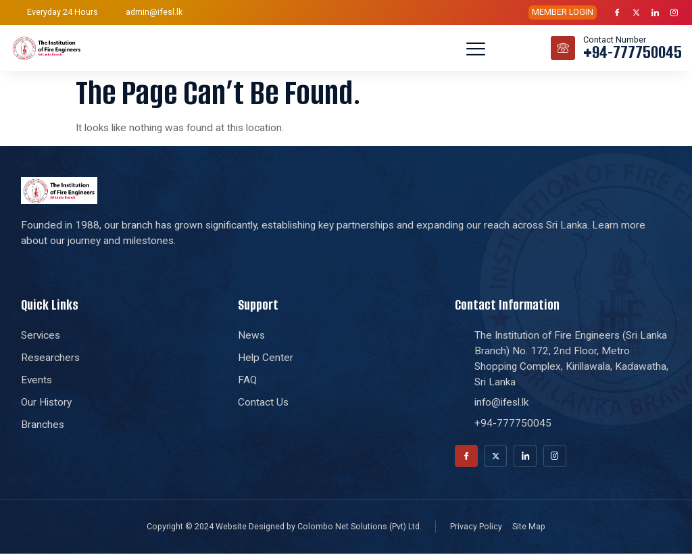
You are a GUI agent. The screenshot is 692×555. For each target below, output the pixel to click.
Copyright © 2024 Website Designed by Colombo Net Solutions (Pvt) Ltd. (284, 528)
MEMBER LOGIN (562, 12)
